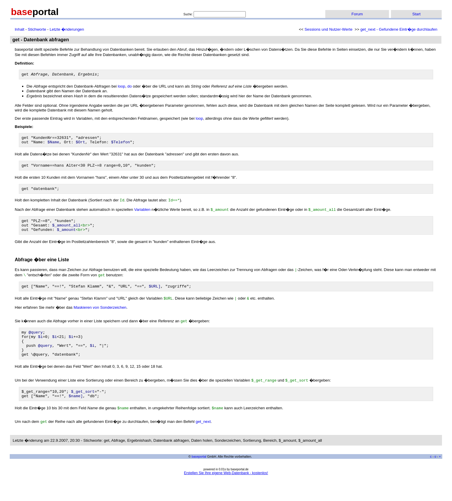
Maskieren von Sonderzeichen (100, 316)
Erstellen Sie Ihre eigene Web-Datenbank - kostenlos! (226, 489)
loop (121, 87)
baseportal (199, 472)
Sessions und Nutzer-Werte (328, 29)
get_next (203, 437)
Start (416, 14)
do (129, 87)
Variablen (142, 214)
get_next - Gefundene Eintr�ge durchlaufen (398, 29)
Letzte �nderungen (67, 29)
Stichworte (37, 29)
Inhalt (19, 29)
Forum (357, 14)
